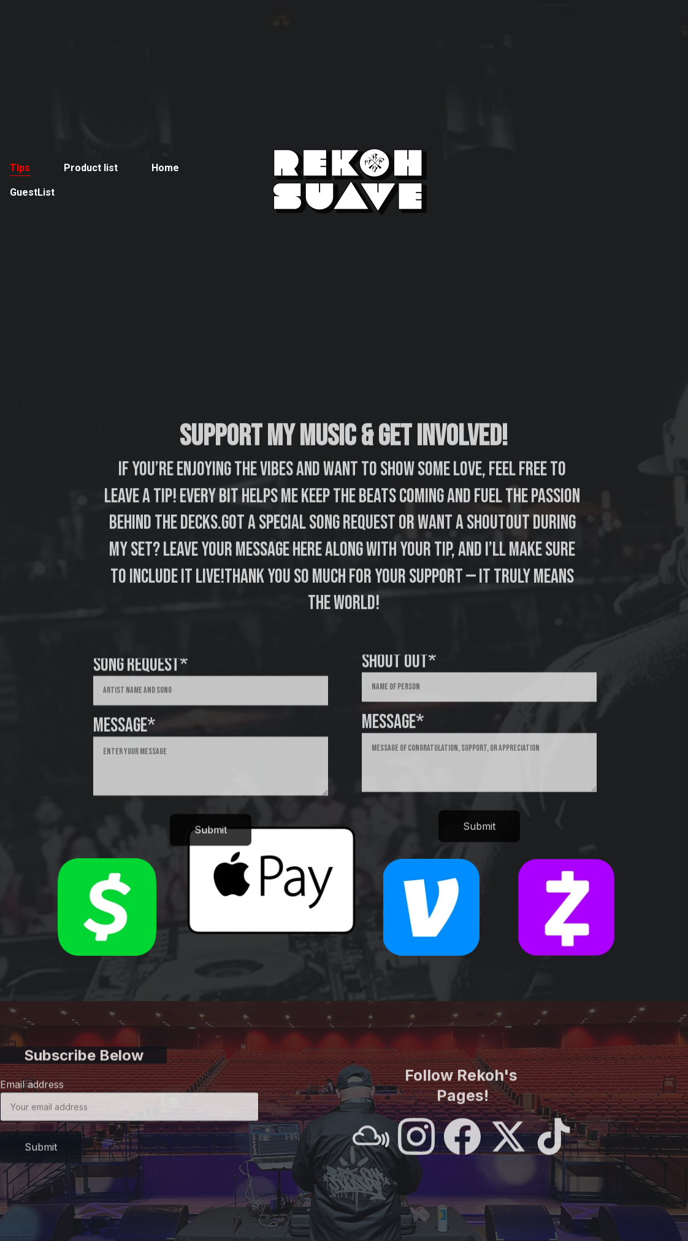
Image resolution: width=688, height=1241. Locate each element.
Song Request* (140, 679)
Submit (210, 844)
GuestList (32, 192)
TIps (20, 168)
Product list (91, 168)
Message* (124, 740)
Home (165, 168)
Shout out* (399, 675)
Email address (32, 1092)
